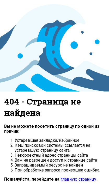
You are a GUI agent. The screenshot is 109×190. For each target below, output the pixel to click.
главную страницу (78, 179)
